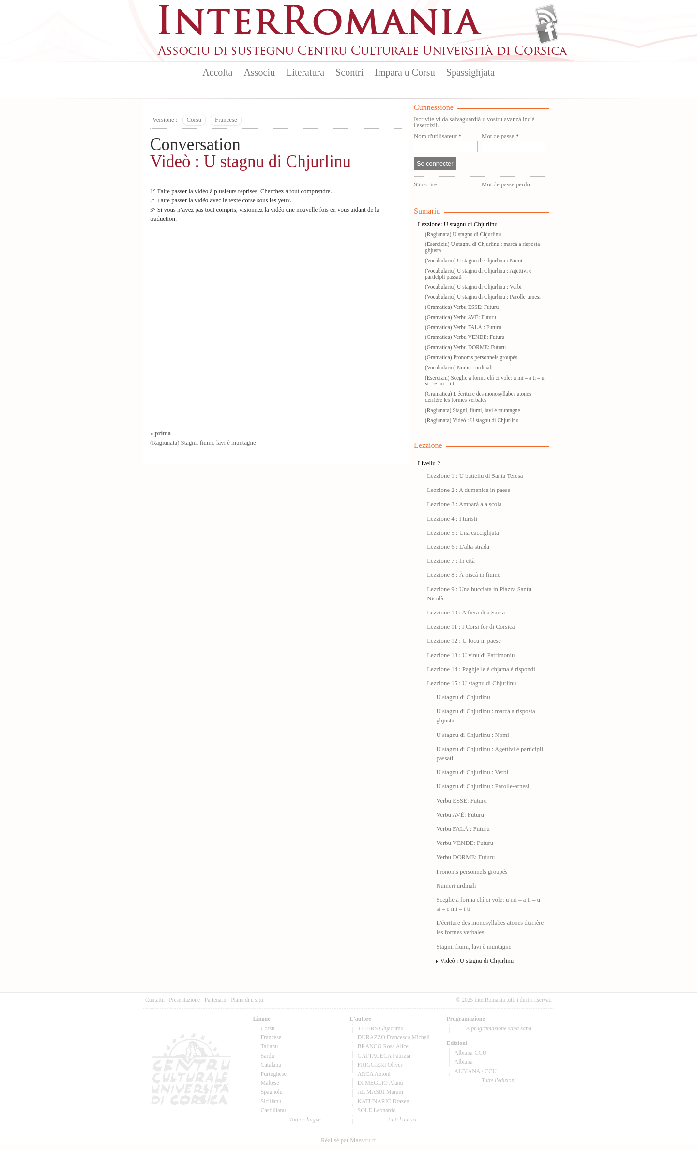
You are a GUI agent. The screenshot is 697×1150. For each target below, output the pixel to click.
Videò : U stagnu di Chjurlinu (250, 161)
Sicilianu (271, 1101)
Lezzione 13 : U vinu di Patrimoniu (471, 655)
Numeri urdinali (456, 885)
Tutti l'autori (401, 1119)
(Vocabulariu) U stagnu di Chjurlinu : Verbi (473, 287)
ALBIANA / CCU (476, 1071)
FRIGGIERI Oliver (380, 1064)
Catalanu (271, 1064)
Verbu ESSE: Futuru (461, 800)
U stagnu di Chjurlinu (463, 697)
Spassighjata (470, 72)
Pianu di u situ (247, 1000)
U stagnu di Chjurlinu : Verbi (472, 772)
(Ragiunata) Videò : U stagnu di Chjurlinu (472, 420)
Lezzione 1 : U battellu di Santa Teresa (475, 476)
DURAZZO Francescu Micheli (394, 1037)
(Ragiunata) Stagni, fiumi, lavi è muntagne (472, 410)
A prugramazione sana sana (498, 1028)
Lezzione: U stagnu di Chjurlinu (458, 224)
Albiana (464, 1061)
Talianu (269, 1046)
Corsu (194, 119)
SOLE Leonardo (377, 1110)
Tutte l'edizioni (499, 1080)
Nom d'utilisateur (437, 136)
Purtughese (274, 1074)
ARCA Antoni (374, 1074)
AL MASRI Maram (380, 1092)
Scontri (349, 72)
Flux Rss (547, 16)
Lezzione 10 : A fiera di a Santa (466, 612)
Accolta (217, 72)
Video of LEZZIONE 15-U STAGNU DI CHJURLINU (276, 321)
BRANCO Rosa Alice (383, 1046)
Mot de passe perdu (506, 184)
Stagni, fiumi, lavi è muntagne (473, 946)
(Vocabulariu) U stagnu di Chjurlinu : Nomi (473, 260)
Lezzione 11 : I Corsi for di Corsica (471, 626)
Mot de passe (500, 136)
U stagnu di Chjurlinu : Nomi (472, 735)
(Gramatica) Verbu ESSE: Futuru (462, 307)
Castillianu (273, 1110)
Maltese (270, 1082)
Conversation (195, 144)
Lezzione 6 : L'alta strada (458, 546)
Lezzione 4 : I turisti (452, 518)
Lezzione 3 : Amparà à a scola (464, 504)
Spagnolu (272, 1092)
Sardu (267, 1055)
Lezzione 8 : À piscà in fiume (463, 574)
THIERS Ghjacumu (381, 1028)
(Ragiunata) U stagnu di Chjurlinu (463, 234)
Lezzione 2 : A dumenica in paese (468, 490)
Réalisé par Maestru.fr (348, 1140)
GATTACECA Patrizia (384, 1055)
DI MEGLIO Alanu (380, 1082)
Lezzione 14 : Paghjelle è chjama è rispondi (481, 669)
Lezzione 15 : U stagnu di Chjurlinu (471, 683)
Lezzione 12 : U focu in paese (464, 640)
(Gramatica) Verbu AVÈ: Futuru (460, 317)
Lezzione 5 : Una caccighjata (463, 532)
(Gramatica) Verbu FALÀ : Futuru (463, 327)
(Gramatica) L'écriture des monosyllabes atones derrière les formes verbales (478, 397)
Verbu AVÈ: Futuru (460, 815)
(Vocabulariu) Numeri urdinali (459, 367)
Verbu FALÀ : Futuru (462, 829)
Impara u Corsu (405, 72)
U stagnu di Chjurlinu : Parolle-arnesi (482, 786)
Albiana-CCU (471, 1052)
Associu (259, 72)
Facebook (547, 32)
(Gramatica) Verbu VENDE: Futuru (464, 337)
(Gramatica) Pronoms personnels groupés (471, 357)
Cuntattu (155, 1000)
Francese (226, 119)
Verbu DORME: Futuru (465, 857)
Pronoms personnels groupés (471, 871)
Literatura (305, 72)
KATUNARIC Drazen (383, 1101)
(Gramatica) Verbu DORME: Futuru (465, 347)
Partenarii (216, 1000)
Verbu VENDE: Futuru (464, 843)
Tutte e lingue (305, 1119)
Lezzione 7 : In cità (451, 560)
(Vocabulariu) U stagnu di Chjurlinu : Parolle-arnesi (483, 297)
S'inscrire (425, 184)
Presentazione (184, 1000)
